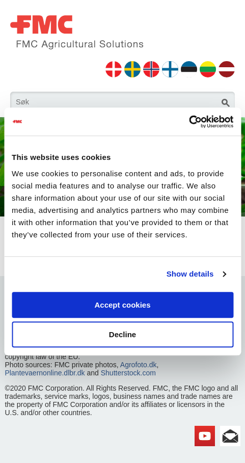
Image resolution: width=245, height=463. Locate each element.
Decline (122, 334)
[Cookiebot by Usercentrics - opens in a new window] (188, 121)
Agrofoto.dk (138, 365)
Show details (190, 273)
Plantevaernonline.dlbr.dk (45, 373)
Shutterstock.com (128, 373)
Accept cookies (122, 305)
